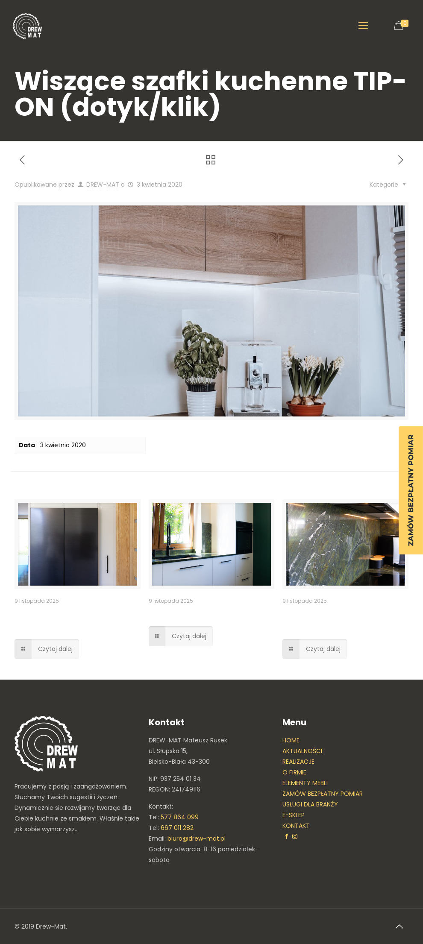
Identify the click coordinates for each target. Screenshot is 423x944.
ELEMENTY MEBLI (305, 783)
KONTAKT (296, 825)
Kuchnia (167, 613)
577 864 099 (180, 817)
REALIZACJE (298, 761)
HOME (291, 740)
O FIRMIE (294, 772)
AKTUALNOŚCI (302, 751)
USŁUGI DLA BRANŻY (310, 804)
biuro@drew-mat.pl (196, 838)
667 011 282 (177, 828)
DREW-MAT (102, 184)
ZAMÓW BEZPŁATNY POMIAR (322, 793)
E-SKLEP (293, 815)
